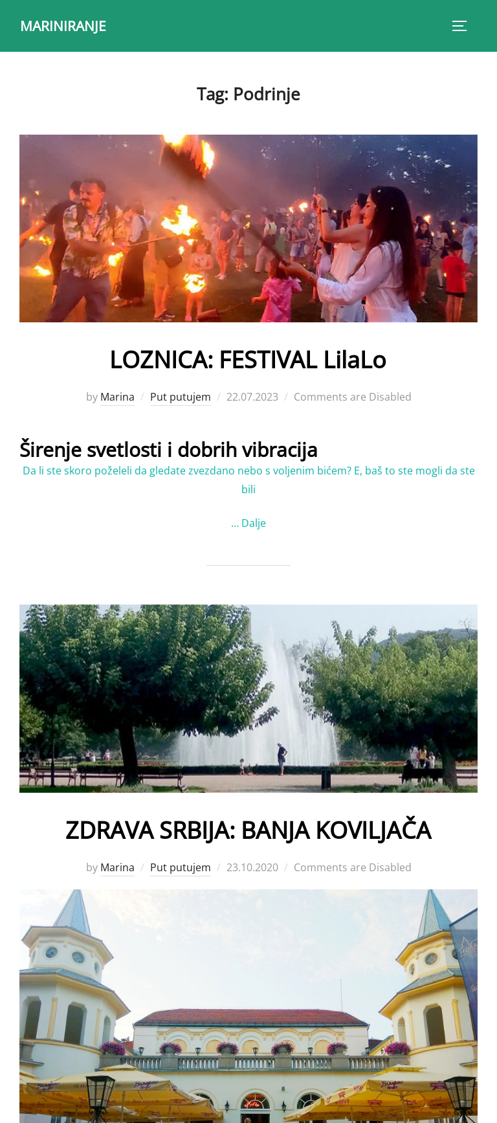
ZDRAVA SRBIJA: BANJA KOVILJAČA (248, 827)
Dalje (253, 523)
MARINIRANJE (65, 25)
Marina (117, 397)
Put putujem (180, 397)
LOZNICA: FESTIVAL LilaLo (248, 357)
